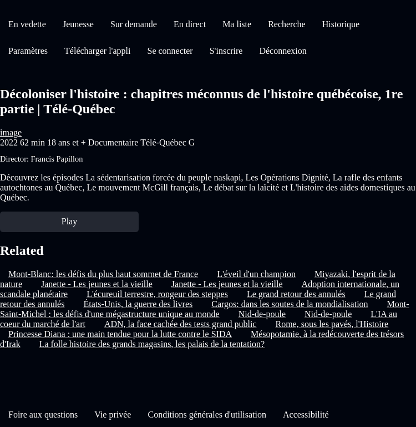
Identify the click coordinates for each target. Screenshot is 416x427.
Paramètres (28, 51)
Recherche (287, 24)
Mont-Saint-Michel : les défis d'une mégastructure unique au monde (204, 309)
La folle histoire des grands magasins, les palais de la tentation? (152, 344)
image (11, 132)
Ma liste (236, 24)
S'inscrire (226, 51)
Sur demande (133, 24)
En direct (190, 24)
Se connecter (170, 51)
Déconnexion (282, 51)
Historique (341, 24)
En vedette (27, 24)
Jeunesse (78, 24)
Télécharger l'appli (97, 51)
